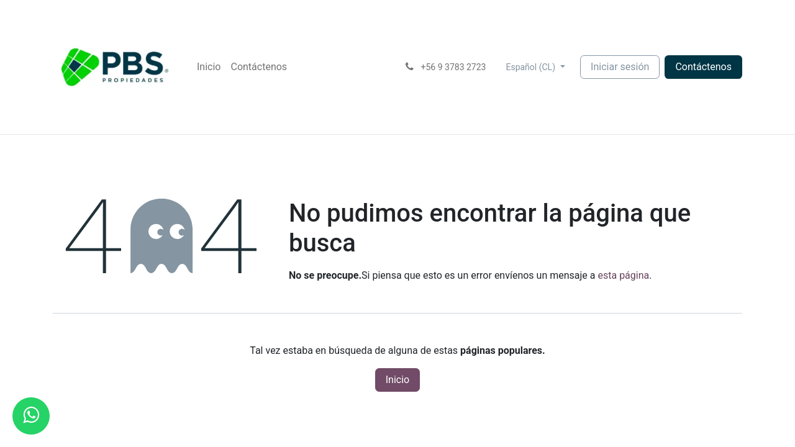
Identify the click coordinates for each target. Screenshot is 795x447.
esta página (623, 275)
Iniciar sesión (620, 67)
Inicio (397, 380)
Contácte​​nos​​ (703, 67)
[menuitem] (208, 67)
